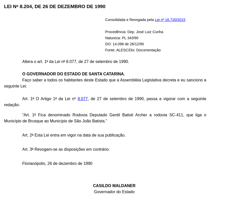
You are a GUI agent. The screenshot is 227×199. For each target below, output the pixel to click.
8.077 (83, 99)
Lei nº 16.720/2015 (170, 20)
